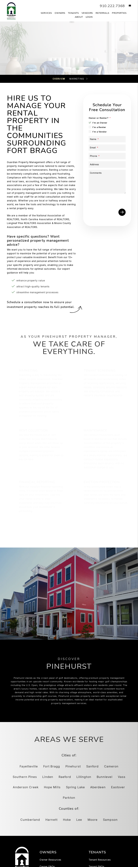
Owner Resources (50, 859)
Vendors (87, 13)
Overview (59, 78)
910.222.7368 (111, 6)
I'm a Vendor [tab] (99, 131)
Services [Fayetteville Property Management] (46, 13)
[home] (11, 10)
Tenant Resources (100, 859)
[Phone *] (107, 156)
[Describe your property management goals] (107, 182)
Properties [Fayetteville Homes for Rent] (119, 13)
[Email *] (107, 147)
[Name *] (107, 139)
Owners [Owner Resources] (60, 13)
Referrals (102, 13)
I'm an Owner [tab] (99, 122)
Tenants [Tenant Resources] (73, 13)
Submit (122, 212)
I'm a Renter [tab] (99, 127)
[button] (128, 6)
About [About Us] (79, 17)
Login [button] (89, 17)
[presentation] (109, 200)
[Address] (107, 164)
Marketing (76, 78)
